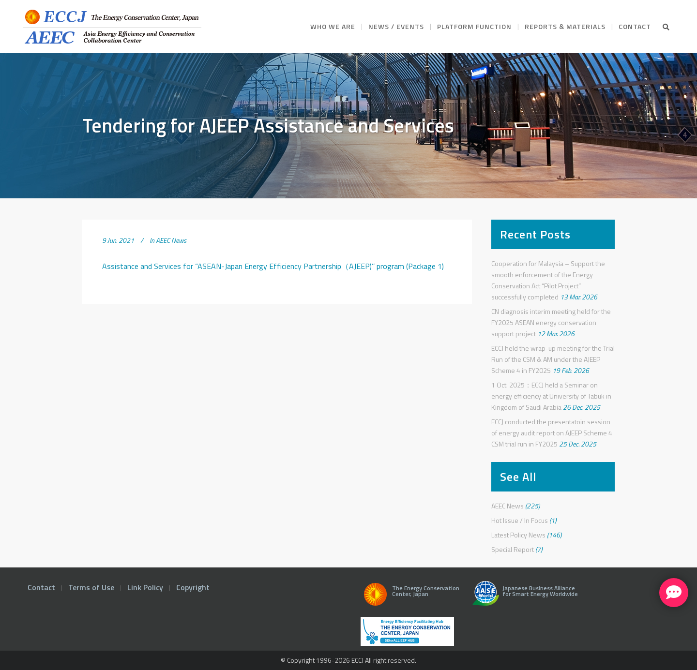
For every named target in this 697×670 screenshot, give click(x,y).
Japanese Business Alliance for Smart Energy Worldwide (523, 597)
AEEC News (171, 240)
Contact (41, 587)
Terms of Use (91, 587)
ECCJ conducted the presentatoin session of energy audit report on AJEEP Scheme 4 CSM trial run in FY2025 (551, 433)
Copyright (193, 587)
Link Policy (145, 587)
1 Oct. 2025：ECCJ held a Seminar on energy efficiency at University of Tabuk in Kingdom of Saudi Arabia (551, 396)
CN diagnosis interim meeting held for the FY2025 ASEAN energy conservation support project (551, 322)
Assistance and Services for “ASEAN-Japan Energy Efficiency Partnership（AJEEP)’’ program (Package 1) (273, 266)
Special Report (512, 549)
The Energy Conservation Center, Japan (410, 597)
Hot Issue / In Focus (519, 520)
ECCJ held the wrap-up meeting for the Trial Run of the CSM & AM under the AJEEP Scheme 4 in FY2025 (553, 359)
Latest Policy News (518, 535)
